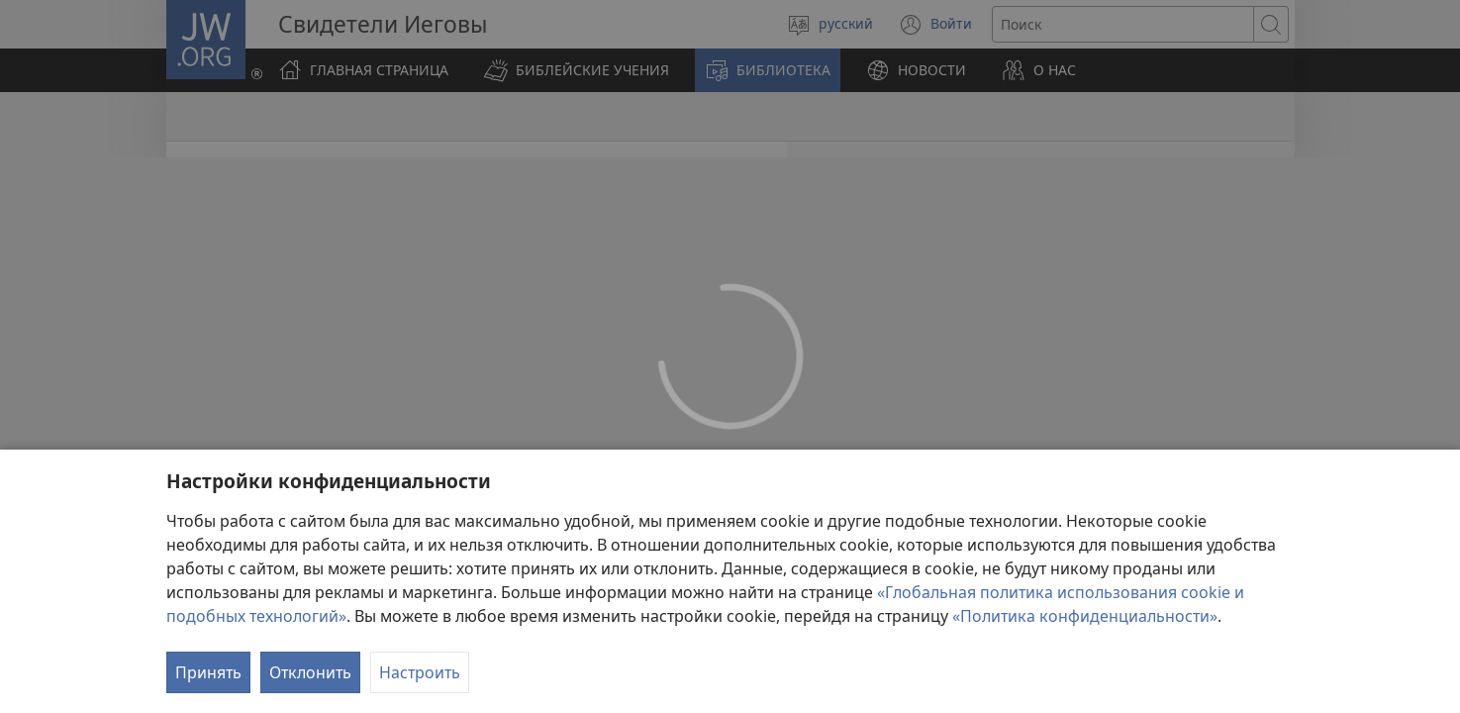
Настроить (419, 672)
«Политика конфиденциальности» (1084, 616)
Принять (208, 672)
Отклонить (310, 672)
